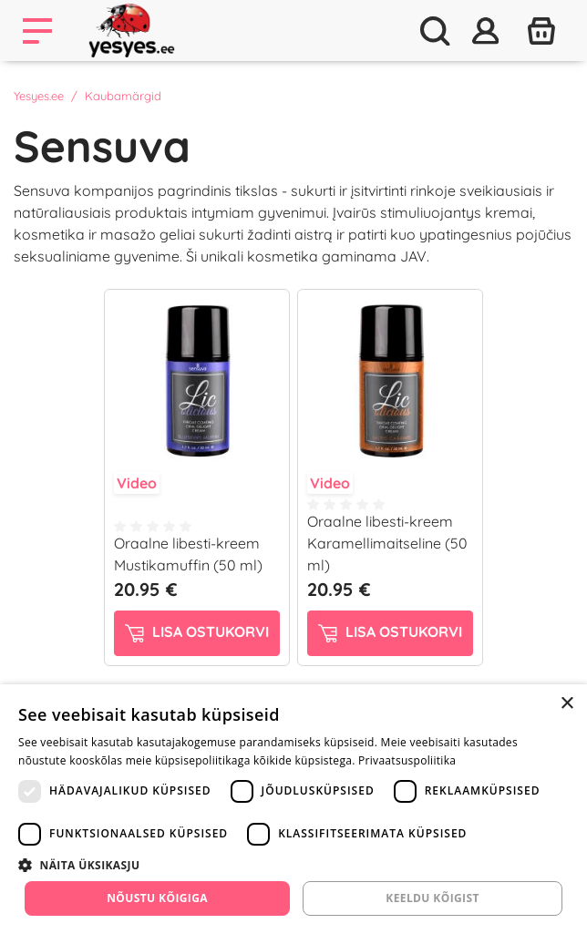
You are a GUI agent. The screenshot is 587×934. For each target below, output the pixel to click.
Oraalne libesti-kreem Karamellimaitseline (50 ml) (387, 543)
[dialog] (293, 809)
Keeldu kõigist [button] (432, 898)
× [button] (566, 704)
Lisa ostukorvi (197, 632)
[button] (293, 865)
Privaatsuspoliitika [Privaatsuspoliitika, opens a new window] (407, 760)
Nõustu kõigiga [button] (157, 898)
